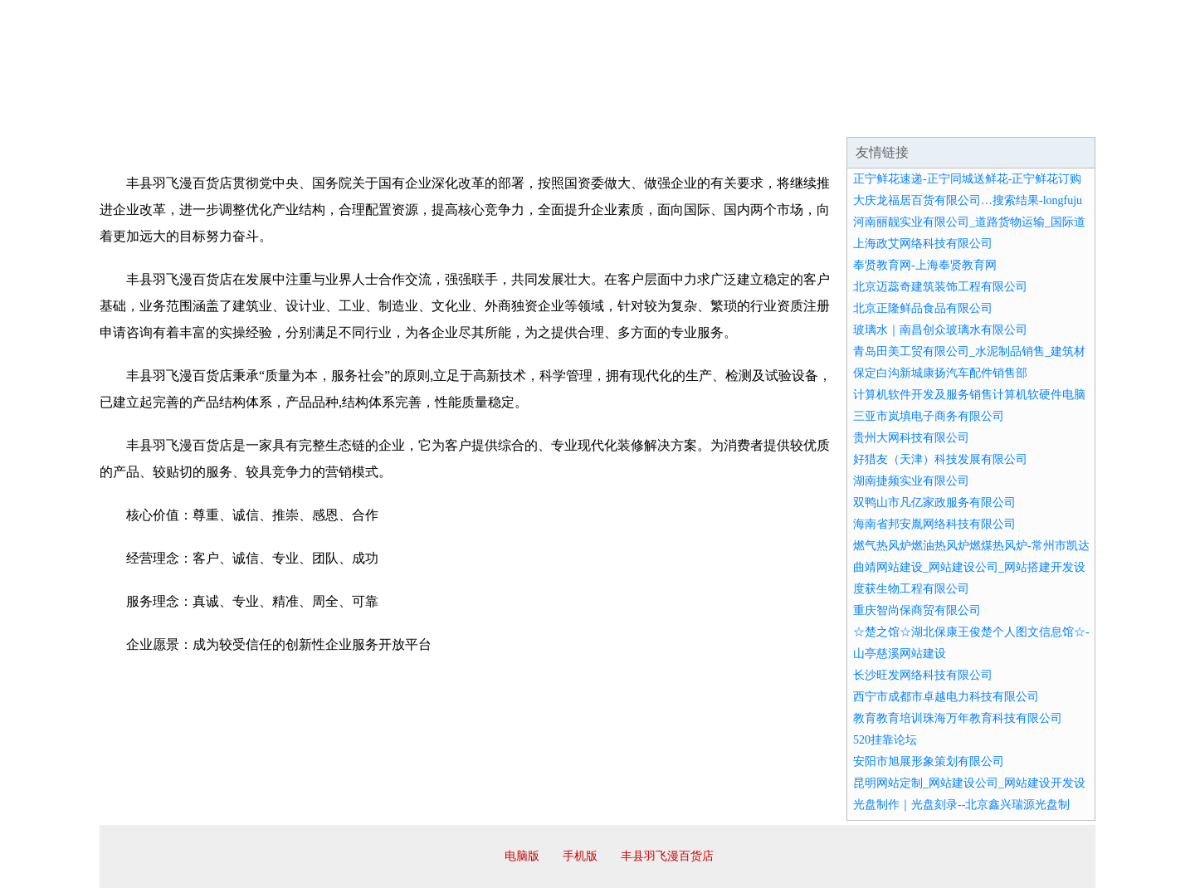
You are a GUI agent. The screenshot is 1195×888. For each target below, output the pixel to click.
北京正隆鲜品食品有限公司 (923, 308)
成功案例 (551, 116)
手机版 (580, 856)
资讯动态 (949, 116)
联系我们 (850, 116)
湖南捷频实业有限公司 (911, 481)
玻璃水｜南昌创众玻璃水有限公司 (940, 330)
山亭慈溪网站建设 (899, 653)
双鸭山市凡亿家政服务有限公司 (934, 502)
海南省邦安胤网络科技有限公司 (934, 524)
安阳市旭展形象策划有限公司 (928, 761)
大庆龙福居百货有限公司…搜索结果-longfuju (967, 200)
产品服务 (451, 116)
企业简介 (252, 116)
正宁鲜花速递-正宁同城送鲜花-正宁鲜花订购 (967, 179)
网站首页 (153, 116)
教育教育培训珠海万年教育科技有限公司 (957, 718)
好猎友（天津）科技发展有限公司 (940, 459)
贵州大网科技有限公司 (911, 438)
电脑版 (522, 856)
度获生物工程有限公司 (911, 589)
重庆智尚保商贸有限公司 (917, 610)
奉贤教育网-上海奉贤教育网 (925, 265)
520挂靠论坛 (885, 740)
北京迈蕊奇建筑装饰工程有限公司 (940, 287)
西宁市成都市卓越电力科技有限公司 (946, 696)
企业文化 (352, 116)
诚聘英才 (750, 116)
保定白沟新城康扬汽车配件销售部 (940, 373)
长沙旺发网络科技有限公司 (923, 675)
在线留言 (1049, 116)
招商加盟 (650, 116)
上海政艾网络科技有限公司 (923, 243)
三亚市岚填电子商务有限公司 (928, 416)
